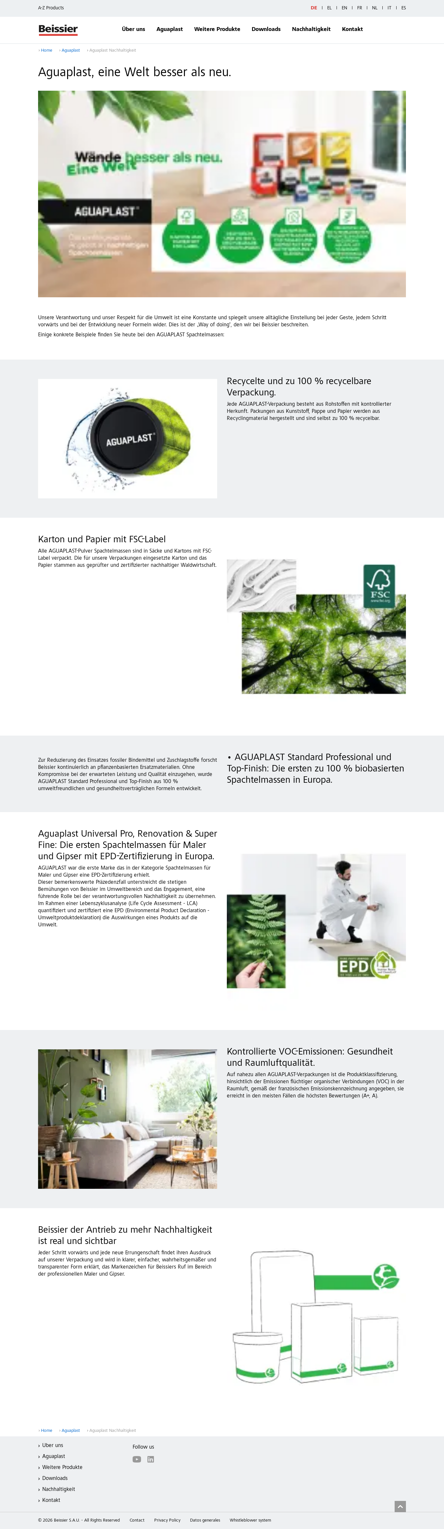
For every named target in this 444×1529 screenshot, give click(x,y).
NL (375, 8)
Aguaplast (169, 30)
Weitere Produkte (217, 30)
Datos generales (205, 1520)
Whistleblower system (250, 1520)
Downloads (266, 30)
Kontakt (352, 30)
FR (359, 8)
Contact (137, 1520)
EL (329, 8)
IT (389, 8)
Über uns (133, 30)
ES (403, 8)
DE (314, 8)
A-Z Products (51, 8)
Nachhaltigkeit (311, 30)
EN (344, 8)
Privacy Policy (167, 1520)
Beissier (58, 30)
